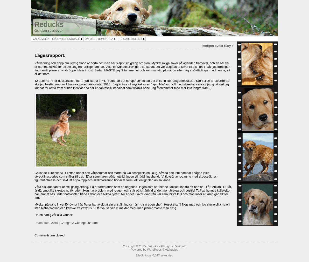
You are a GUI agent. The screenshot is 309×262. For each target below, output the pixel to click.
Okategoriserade (86, 223)
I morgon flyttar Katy (216, 46)
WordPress (154, 249)
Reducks (48, 24)
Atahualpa (171, 249)
